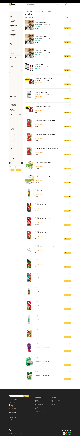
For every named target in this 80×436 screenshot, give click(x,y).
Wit (16, 26)
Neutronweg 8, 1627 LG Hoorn (14, 414)
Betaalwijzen (37, 400)
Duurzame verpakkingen (55, 400)
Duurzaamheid (46, 7)
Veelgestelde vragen (38, 397)
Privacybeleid (37, 407)
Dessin (16, 27)
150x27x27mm (16, 127)
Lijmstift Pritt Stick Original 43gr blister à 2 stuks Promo (45, 330)
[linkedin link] (68, 430)
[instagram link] (65, 430)
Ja (16, 65)
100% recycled (16, 105)
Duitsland (16, 35)
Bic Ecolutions (16, 20)
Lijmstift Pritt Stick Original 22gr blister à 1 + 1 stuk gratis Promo (47, 148)
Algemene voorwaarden (39, 405)
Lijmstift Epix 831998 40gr (39, 316)
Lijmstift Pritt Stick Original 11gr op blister (42, 232)
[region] (16, 19)
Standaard (16, 110)
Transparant (16, 30)
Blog (40, 7)
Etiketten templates (54, 396)
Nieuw (29, 7)
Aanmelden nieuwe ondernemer (40, 398)
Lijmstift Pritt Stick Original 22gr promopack (43, 106)
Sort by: (26, 17)
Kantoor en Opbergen (36, 11)
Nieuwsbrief (37, 408)
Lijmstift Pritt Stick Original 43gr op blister (42, 302)
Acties (24, 7)
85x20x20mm (16, 129)
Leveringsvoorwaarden (39, 404)
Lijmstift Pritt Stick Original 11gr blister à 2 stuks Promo (45, 134)
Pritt (16, 17)
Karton (16, 91)
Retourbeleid (37, 401)
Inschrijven (25, 396)
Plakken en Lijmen (45, 11)
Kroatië (16, 39)
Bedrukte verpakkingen (39, 396)
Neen (16, 66)
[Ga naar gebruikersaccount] (59, 4)
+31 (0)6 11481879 (12, 417)
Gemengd (16, 45)
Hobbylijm (16, 53)
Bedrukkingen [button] (34, 7)
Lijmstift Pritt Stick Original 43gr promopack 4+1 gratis (45, 78)
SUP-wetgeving (54, 401)
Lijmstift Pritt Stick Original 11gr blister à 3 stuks (44, 260)
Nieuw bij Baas (53, 398)
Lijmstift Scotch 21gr (38, 190)
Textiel (16, 92)
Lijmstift (16, 52)
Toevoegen (67, 28)
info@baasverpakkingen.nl (14, 419)
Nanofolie (53, 404)
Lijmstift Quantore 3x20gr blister (41, 92)
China (16, 36)
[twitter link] (70, 430)
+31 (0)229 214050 (12, 415)
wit (16, 29)
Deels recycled (16, 104)
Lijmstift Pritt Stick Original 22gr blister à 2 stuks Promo (45, 120)
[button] (67, 17)
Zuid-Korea (16, 38)
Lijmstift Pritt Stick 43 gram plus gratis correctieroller (44, 246)
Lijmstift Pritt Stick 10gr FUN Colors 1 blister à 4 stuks (44, 274)
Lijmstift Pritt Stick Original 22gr (41, 22)
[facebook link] (62, 430)
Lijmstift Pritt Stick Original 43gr (41, 36)
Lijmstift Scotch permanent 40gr (41, 288)
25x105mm (16, 128)
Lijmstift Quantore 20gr (39, 64)
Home (27, 11)
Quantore (16, 21)
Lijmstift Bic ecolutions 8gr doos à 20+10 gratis (43, 162)
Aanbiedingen (53, 397)
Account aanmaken (38, 394)
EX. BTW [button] (69, 7)
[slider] (9, 72)
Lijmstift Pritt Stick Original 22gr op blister (42, 218)
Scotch (16, 18)
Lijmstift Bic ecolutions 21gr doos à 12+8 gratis (43, 176)
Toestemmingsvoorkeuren (39, 411)
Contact (58, 7)
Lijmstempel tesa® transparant (40, 344)
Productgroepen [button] (14, 8)
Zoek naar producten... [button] (30, 4)
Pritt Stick (16, 154)
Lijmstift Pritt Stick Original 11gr (41, 50)
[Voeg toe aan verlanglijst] (70, 21)
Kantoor (30, 11)
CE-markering (16, 159)
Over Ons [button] (52, 7)
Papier (16, 90)
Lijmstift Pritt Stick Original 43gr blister (42, 204)
